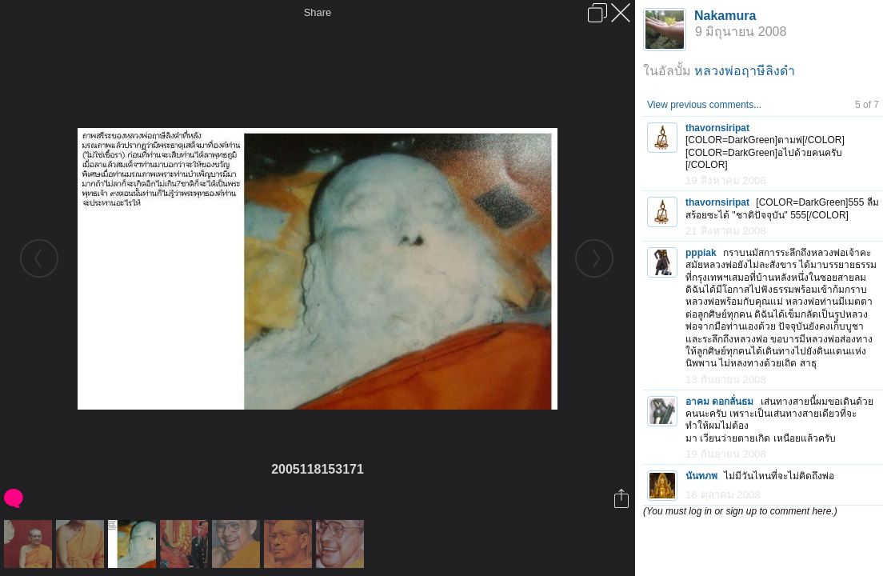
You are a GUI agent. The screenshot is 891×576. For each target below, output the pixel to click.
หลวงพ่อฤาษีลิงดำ (744, 71)
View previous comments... (704, 104)
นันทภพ (701, 476)
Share (318, 12)
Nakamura (725, 15)
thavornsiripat (717, 128)
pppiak (701, 252)
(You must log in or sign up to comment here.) (740, 511)
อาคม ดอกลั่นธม (719, 401)
